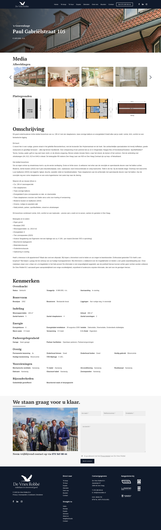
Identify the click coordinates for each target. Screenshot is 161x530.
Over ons (95, 4)
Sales (64, 506)
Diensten (86, 4)
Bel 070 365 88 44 (124, 4)
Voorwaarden (23, 495)
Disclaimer (39, 495)
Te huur (71, 4)
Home (56, 4)
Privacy (15, 495)
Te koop (63, 4)
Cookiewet (31, 495)
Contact (111, 4)
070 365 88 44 (61, 454)
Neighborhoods (68, 518)
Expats (78, 4)
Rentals (65, 509)
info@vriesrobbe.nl (100, 492)
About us (65, 516)
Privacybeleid (105, 456)
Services (65, 513)
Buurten (103, 4)
